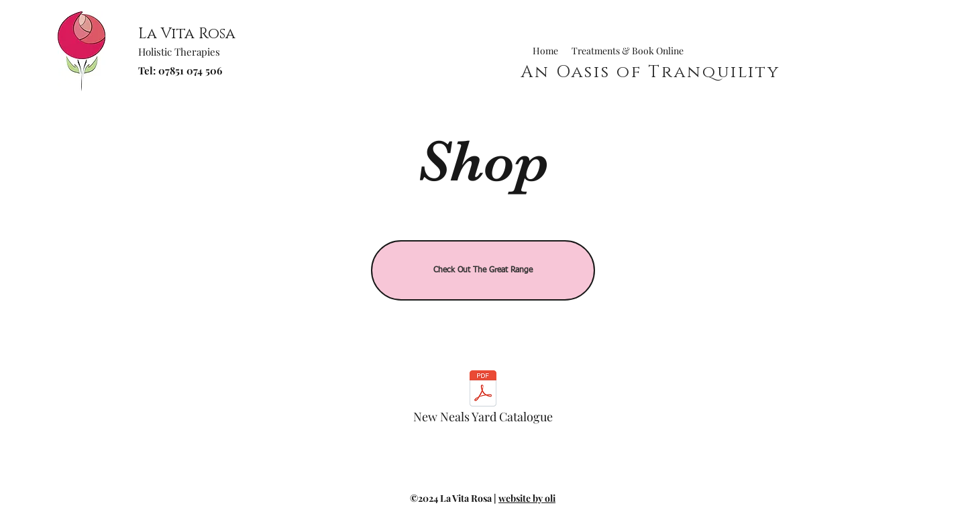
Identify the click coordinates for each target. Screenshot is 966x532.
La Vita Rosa (186, 34)
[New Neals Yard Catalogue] (482, 400)
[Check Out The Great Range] (483, 270)
